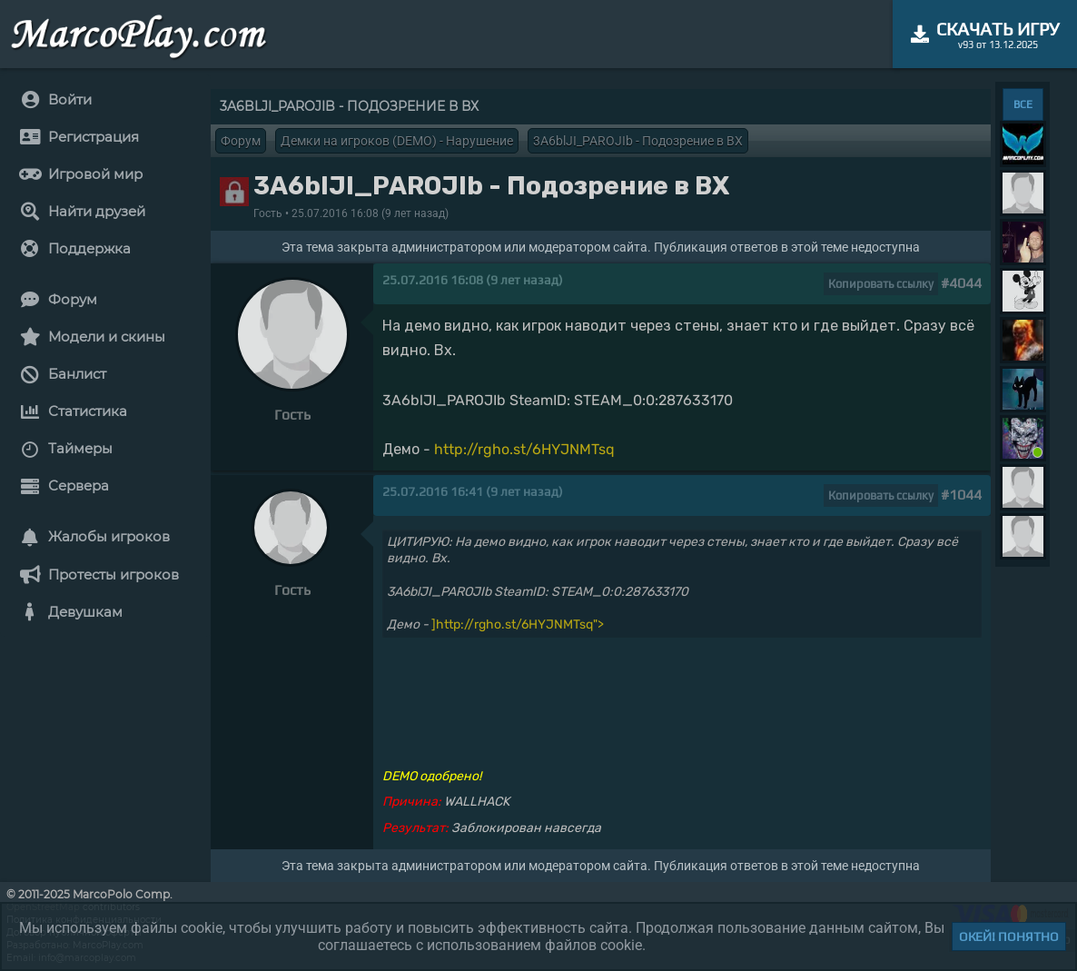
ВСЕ (1023, 104)
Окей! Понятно (1009, 936)
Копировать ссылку (881, 284)
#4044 (961, 283)
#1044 (961, 494)
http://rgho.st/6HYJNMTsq (524, 449)
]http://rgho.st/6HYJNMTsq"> (517, 624)
